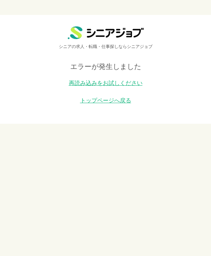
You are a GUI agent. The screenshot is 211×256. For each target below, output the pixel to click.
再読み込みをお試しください (106, 83)
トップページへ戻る (105, 100)
